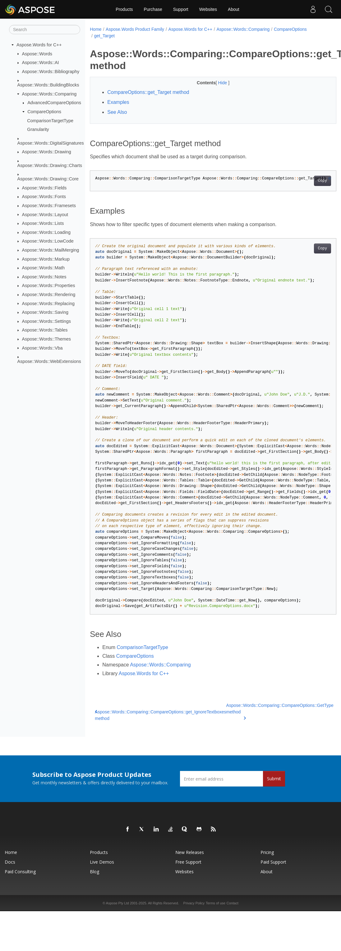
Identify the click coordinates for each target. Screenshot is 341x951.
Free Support (188, 862)
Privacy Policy (194, 903)
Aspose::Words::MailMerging (50, 250)
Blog (94, 871)
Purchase (153, 9)
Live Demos (102, 862)
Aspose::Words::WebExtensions (49, 361)
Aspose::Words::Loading (46, 232)
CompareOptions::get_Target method (148, 92)
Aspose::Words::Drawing (46, 151)
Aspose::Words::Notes (44, 276)
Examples (118, 102)
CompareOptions (44, 111)
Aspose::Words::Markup (46, 258)
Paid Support (273, 862)
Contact (232, 903)
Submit (274, 779)
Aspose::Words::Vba (42, 347)
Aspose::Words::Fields (44, 187)
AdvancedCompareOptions (54, 102)
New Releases (189, 852)
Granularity (38, 129)
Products (124, 9)
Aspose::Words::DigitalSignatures (50, 142)
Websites (208, 9)
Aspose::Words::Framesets (49, 205)
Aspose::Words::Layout (45, 214)
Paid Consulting (20, 871)
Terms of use (215, 903)
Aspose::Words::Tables (45, 329)
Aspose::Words (37, 53)
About (233, 9)
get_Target (104, 35)
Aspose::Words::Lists (43, 223)
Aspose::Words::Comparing (49, 93)
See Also (117, 112)
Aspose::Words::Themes (46, 338)
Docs (10, 862)
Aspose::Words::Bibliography (51, 71)
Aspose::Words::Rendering (49, 294)
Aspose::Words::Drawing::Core (48, 178)
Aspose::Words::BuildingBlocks (48, 84)
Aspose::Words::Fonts (44, 196)
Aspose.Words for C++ (39, 44)
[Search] (44, 29)
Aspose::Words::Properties (48, 285)
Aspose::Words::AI (40, 62)
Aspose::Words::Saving (45, 312)
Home (95, 29)
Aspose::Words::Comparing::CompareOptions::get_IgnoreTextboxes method (160, 715)
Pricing (267, 852)
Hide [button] (215, 82)
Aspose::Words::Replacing (48, 303)
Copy (305, 181)
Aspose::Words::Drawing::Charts (49, 165)
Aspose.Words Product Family (135, 29)
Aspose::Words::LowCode (48, 241)
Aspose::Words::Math (43, 267)
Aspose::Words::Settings (46, 321)
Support (180, 9)
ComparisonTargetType (50, 120)
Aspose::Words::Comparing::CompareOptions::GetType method (280, 711)
